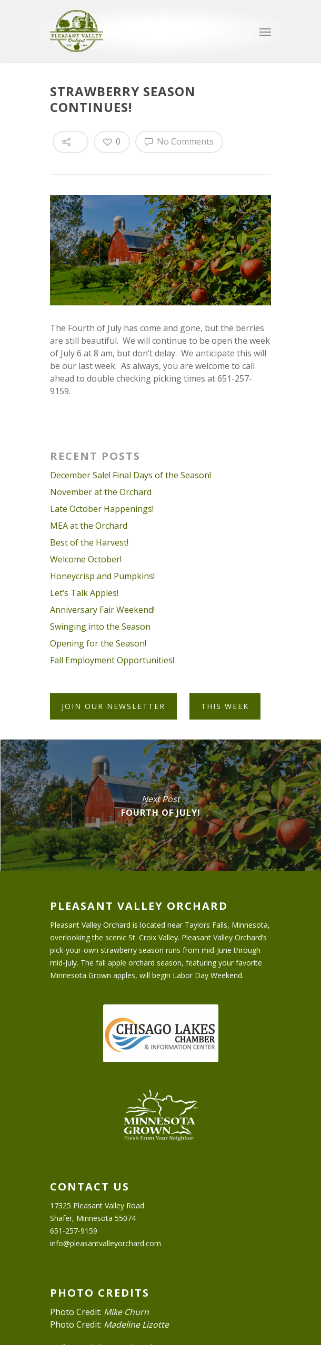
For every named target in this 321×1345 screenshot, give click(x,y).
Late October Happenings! (102, 509)
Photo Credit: (99, 1312)
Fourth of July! (160, 805)
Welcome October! (86, 559)
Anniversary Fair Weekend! (102, 609)
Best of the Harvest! (89, 542)
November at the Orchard (101, 492)
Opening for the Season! (98, 643)
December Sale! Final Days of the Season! (130, 475)
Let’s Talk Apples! (84, 593)
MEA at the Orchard (88, 525)
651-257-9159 (73, 1231)
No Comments (179, 141)
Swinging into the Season (100, 626)
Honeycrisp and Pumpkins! (102, 576)
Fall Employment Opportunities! (112, 660)
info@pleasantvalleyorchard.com (105, 1243)
